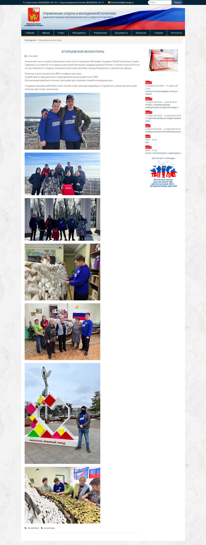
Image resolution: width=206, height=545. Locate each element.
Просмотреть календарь (163, 158)
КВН (147, 142)
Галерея (158, 32)
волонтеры (49, 528)
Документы (121, 32)
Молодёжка (79, 32)
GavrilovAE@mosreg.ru (122, 2)
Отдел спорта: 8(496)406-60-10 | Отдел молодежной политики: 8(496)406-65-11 (65, 2)
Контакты (176, 32)
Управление (100, 32)
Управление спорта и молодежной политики (79, 13)
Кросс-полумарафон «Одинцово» (163, 153)
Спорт (61, 32)
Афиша (46, 32)
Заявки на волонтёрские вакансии (163, 132)
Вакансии (141, 32)
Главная (29, 32)
